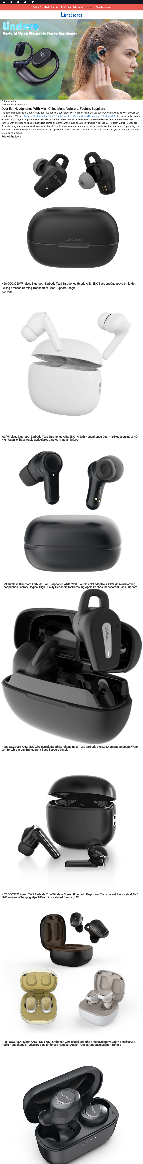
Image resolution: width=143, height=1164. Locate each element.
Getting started (9, 101)
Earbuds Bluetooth (33, 116)
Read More (6, 291)
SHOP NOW (88, 7)
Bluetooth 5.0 (108, 116)
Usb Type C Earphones (55, 116)
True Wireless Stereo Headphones (84, 116)
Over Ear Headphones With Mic (16, 104)
